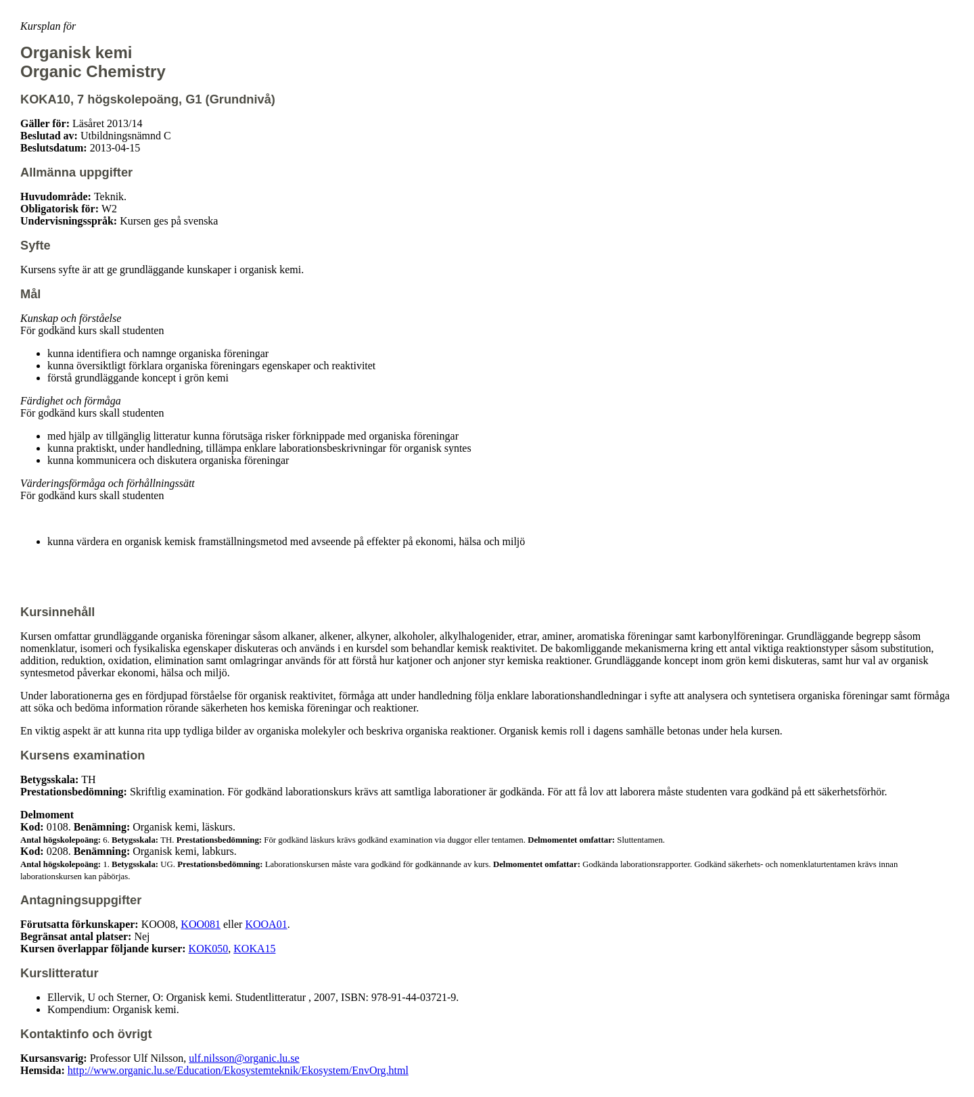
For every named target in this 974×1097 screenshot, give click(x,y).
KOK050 (209, 948)
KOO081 (201, 924)
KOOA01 (266, 924)
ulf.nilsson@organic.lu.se (244, 1058)
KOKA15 (254, 948)
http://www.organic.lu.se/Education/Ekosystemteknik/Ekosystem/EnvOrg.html (238, 1070)
